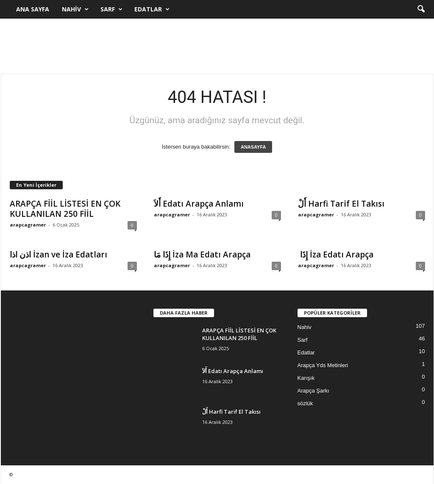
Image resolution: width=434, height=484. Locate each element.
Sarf (111, 9)
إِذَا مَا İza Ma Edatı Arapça (202, 254)
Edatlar (152, 9)
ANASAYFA (253, 146)
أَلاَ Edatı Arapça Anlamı (199, 203)
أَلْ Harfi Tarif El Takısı (341, 203)
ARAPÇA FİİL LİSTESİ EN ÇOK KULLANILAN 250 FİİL (65, 208)
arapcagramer (28, 224)
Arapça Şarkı (313, 390)
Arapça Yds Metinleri (323, 365)
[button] (421, 9)
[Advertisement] (217, 46)
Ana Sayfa (32, 9)
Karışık (306, 378)
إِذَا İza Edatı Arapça (335, 254)
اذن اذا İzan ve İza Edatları (58, 254)
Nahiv (75, 9)
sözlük (305, 403)
